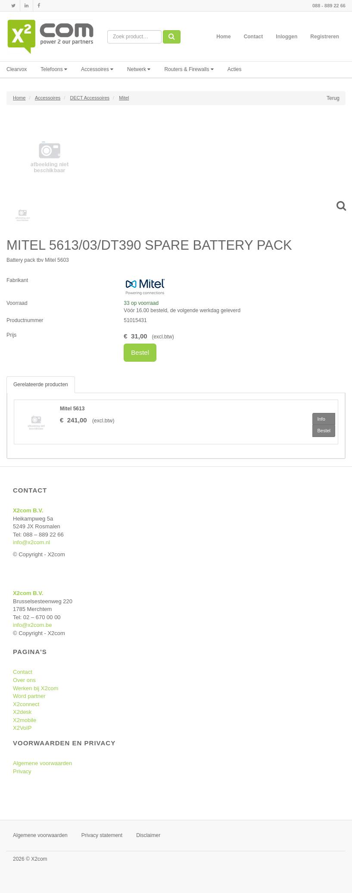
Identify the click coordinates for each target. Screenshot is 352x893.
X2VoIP (22, 728)
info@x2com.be (32, 625)
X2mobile (24, 720)
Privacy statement (101, 835)
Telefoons (53, 69)
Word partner (29, 696)
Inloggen (286, 37)
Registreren (324, 37)
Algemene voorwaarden (42, 763)
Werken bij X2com (35, 688)
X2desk (22, 712)
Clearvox (16, 69)
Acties (234, 69)
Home (223, 37)
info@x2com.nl (31, 542)
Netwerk (138, 69)
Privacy (22, 771)
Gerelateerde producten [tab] (40, 384)
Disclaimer (148, 835)
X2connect (26, 704)
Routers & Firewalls (188, 69)
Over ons (24, 680)
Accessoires (97, 69)
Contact (253, 37)
